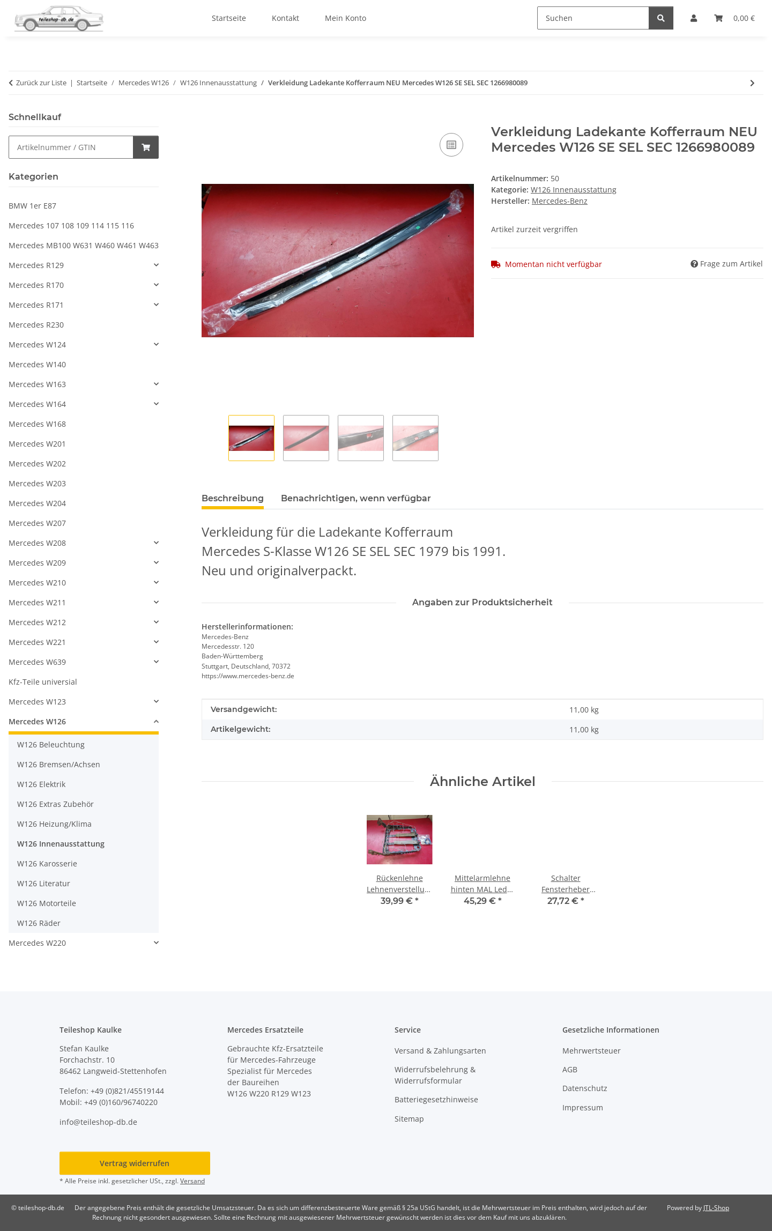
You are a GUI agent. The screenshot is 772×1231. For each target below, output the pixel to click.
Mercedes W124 (37, 344)
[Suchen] (593, 17)
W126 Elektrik (41, 784)
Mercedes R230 (36, 325)
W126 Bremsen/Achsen (58, 764)
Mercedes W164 (37, 404)
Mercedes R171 (36, 305)
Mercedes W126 (37, 721)
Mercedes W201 (37, 444)
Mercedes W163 (37, 384)
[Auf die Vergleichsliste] (451, 145)
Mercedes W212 (37, 622)
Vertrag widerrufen (134, 1163)
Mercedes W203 (37, 483)
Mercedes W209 (37, 563)
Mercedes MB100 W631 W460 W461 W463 (84, 245)
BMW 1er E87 (32, 206)
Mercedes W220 (37, 943)
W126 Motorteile (46, 903)
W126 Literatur (43, 883)
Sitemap (409, 1119)
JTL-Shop (716, 1207)
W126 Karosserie (47, 863)
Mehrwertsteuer (591, 1050)
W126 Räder (39, 923)
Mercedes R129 (36, 265)
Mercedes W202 (37, 463)
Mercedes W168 (37, 424)
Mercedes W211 (37, 602)
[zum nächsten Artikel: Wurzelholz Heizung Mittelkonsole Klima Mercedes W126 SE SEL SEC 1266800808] (752, 82)
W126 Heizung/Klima (54, 824)
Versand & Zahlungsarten (440, 1050)
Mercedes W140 (37, 364)
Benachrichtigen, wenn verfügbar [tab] (356, 498)
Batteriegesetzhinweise (436, 1099)
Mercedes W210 (37, 582)
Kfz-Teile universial (43, 682)
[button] (84, 265)
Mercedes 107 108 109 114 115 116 (71, 225)
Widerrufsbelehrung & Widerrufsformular (435, 1075)
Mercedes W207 (37, 523)
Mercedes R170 (36, 285)
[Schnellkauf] (71, 147)
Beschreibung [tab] (233, 498)
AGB (569, 1069)
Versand (192, 1180)
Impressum (582, 1107)
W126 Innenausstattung (574, 189)
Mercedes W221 (37, 642)
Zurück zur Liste (41, 82)
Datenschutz (584, 1088)
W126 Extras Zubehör (55, 804)
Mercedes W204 (37, 503)
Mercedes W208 (37, 543)
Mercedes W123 (37, 701)
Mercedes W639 (37, 662)
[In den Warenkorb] (210, 118)
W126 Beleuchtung (51, 744)
